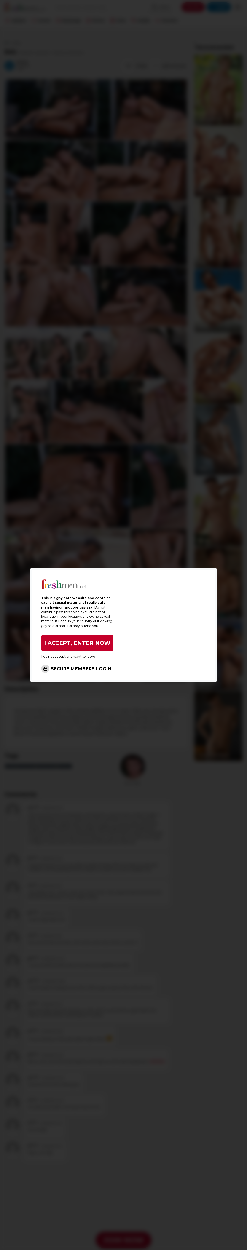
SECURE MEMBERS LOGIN (81, 668)
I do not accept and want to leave (68, 656)
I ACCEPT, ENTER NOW (77, 643)
